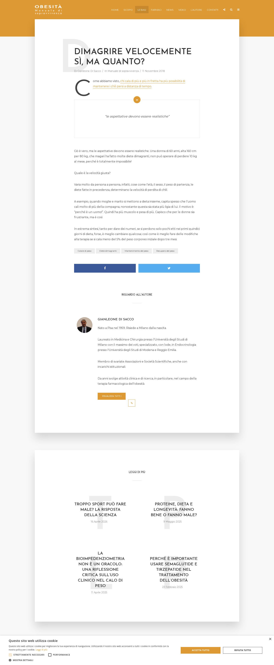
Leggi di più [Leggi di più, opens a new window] (41, 649)
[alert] (137, 650)
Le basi (142, 9)
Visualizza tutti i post (111, 397)
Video (182, 9)
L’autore (196, 9)
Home (115, 9)
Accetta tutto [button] (200, 650)
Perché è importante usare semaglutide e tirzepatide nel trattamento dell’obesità (174, 570)
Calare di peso (84, 251)
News (170, 9)
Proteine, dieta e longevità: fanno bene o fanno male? (174, 509)
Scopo (128, 9)
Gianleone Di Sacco (89, 71)
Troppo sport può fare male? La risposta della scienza (100, 509)
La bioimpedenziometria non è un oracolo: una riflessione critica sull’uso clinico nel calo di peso (100, 570)
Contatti (212, 9)
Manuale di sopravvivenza (123, 71)
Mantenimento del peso (136, 251)
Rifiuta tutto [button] (242, 650)
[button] (10, 654)
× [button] (270, 639)
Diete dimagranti (108, 251)
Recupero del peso (165, 251)
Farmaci (156, 9)
